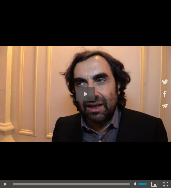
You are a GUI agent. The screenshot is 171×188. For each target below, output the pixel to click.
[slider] (71, 184)
